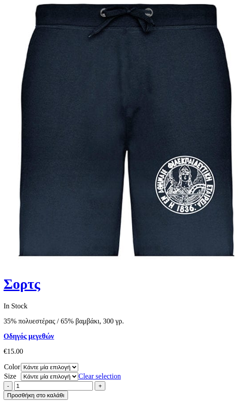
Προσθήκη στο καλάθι (35, 395)
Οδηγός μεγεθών (29, 336)
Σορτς (22, 284)
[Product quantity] (53, 386)
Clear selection (99, 376)
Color (12, 367)
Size (10, 376)
